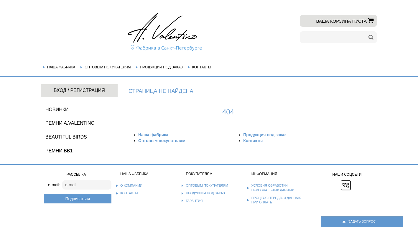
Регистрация (87, 90)
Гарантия (194, 201)
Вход (60, 90)
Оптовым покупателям (108, 67)
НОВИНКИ (57, 109)
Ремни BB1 (59, 150)
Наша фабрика (61, 67)
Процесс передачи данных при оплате (276, 200)
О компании (131, 185)
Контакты (201, 67)
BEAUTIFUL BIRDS (66, 136)
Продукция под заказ (161, 67)
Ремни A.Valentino (70, 123)
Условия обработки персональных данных (272, 188)
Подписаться (77, 198)
